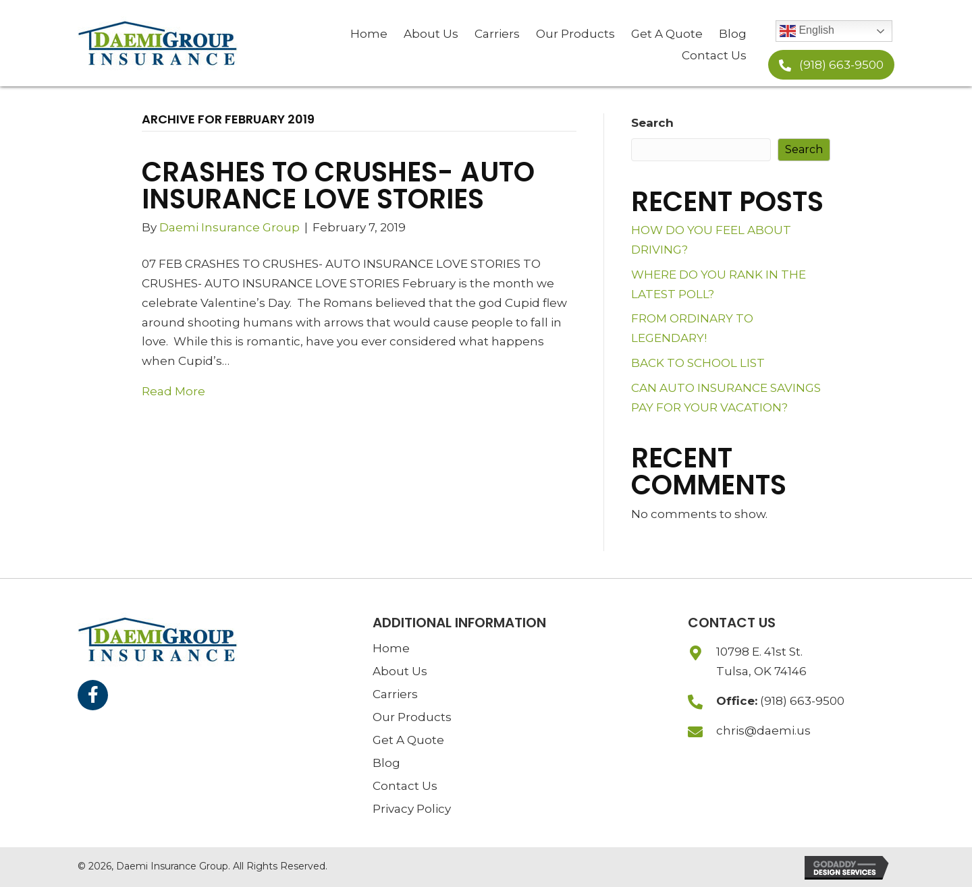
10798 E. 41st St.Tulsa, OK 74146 (761, 661)
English (807, 31)
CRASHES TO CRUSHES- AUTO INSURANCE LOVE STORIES (338, 185)
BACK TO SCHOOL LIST (698, 363)
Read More (173, 391)
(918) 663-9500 (802, 701)
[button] (831, 65)
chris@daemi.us (763, 730)
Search (652, 123)
